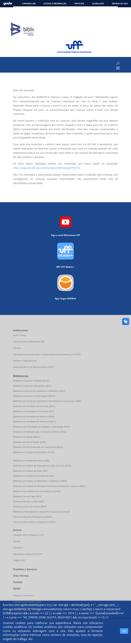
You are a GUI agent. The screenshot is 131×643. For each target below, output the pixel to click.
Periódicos (18, 548)
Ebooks (16, 541)
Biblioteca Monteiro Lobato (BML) (29, 501)
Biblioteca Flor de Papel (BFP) (27, 496)
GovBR (7, 3)
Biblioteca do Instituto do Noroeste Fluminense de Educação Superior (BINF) (49, 486)
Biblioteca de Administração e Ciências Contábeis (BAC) (39, 432)
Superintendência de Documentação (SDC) (33, 367)
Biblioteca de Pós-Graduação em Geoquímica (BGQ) (38, 447)
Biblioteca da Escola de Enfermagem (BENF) (34, 396)
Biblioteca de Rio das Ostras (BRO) (30, 506)
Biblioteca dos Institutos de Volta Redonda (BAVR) (37, 491)
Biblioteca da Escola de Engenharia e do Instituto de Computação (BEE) (47, 401)
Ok (124, 631)
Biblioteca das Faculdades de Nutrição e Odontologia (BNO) (41, 427)
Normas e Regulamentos (25, 360)
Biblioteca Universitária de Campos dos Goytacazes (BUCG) (41, 512)
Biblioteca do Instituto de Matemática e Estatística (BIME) (40, 481)
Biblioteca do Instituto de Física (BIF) (30, 471)
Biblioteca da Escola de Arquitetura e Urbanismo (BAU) (39, 391)
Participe (79, 3)
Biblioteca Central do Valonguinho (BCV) (32, 386)
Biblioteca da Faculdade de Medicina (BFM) (33, 416)
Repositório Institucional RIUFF (27, 554)
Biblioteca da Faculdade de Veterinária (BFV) (34, 421)
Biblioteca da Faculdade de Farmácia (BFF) (33, 411)
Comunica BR (29, 3)
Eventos (17, 348)
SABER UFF (19, 560)
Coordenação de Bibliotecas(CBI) (29, 341)
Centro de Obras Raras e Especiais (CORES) (34, 522)
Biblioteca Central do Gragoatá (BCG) (31, 381)
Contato (17, 582)
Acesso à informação (55, 3)
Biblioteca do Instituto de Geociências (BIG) (33, 476)
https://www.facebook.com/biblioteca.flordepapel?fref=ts (46, 168)
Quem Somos (19, 335)
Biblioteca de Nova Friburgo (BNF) (29, 442)
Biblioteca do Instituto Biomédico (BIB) (31, 460)
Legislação (98, 3)
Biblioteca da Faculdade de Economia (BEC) (34, 406)
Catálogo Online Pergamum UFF (28, 535)
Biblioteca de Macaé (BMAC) (26, 437)
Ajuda (16, 588)
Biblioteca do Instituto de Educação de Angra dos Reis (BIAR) (42, 466)
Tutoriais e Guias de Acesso (26, 608)
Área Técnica (21, 575)
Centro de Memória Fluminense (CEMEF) (32, 517)
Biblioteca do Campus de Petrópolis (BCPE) (34, 452)
